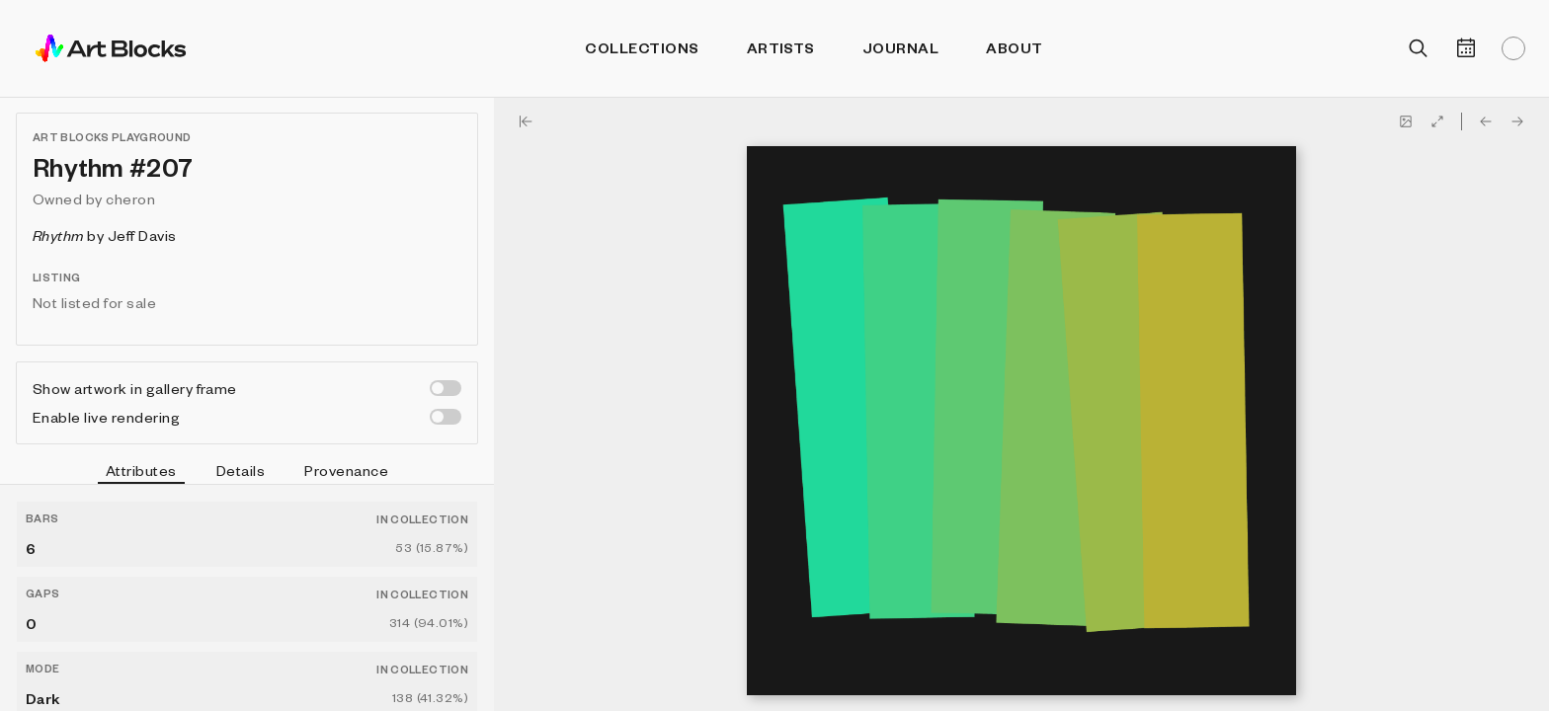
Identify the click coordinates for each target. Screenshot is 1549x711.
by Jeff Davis (105, 235)
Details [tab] (240, 470)
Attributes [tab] (141, 473)
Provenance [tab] (346, 470)
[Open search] (1418, 48)
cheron (130, 198)
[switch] (445, 388)
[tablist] (247, 473)
